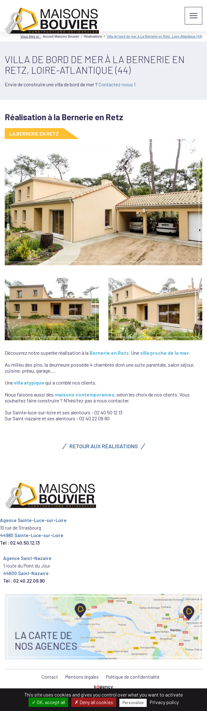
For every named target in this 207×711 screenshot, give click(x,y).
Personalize (133, 702)
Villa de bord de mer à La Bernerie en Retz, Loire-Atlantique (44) (154, 36)
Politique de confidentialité (133, 677)
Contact (49, 677)
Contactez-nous (116, 84)
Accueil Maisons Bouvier (61, 36)
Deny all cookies (93, 702)
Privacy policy (164, 702)
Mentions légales (82, 677)
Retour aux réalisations (103, 446)
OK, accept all (48, 702)
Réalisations (93, 36)
